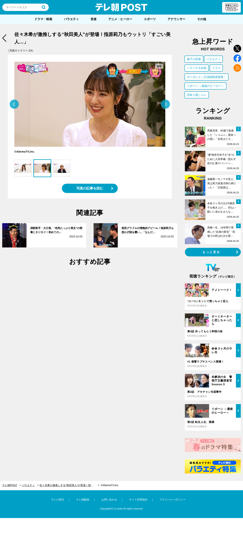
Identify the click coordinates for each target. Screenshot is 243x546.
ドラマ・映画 (43, 19)
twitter (237, 48)
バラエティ (71, 19)
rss (237, 68)
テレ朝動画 (82, 499)
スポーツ (150, 19)
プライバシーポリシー (173, 499)
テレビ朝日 (57, 499)
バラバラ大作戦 (196, 68)
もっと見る (211, 252)
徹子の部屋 (194, 59)
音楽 (94, 19)
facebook (237, 58)
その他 (201, 19)
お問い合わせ (109, 499)
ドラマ (216, 68)
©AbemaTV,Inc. (110, 485)
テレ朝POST (121, 7)
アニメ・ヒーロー (120, 19)
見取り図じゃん (196, 94)
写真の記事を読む (89, 188)
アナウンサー (176, 19)
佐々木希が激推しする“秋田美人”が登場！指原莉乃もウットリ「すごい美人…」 (69, 485)
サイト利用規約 (138, 499)
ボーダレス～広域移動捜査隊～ (206, 77)
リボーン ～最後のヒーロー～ (205, 85)
